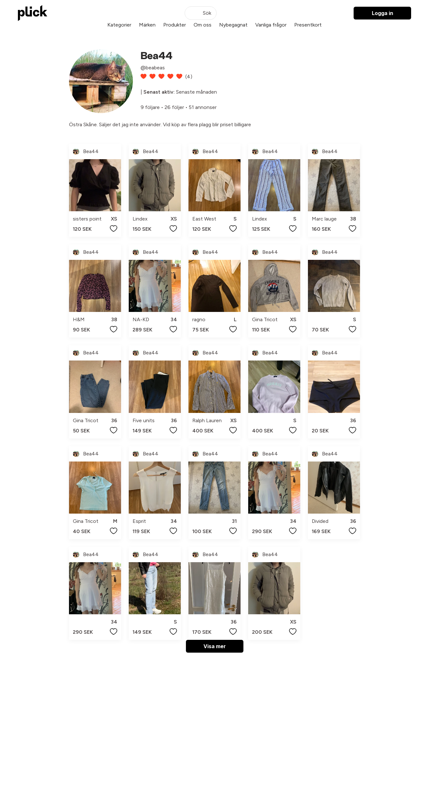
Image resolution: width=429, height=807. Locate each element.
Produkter (174, 25)
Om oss (202, 25)
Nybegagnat (233, 25)
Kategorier (119, 25)
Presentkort (308, 25)
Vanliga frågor (271, 25)
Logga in (382, 13)
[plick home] (32, 13)
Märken (147, 25)
